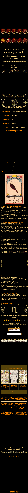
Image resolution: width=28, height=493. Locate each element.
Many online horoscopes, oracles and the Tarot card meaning (7, 397)
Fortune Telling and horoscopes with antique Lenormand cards (21, 397)
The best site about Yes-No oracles (7, 413)
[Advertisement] (14, 14)
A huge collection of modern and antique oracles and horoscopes (7, 405)
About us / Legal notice (14, 456)
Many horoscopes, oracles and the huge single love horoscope (20, 406)
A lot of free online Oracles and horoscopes (21, 413)
